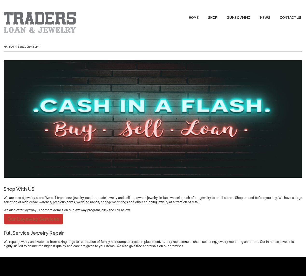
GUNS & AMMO (238, 18)
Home (193, 18)
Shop (212, 18)
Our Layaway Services (33, 219)
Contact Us (290, 18)
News (265, 18)
